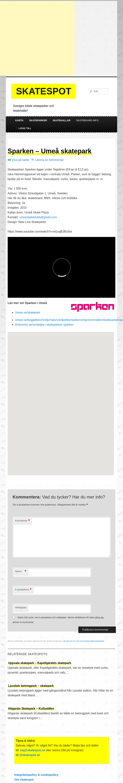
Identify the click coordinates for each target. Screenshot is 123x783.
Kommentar (22, 520)
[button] (60, 400)
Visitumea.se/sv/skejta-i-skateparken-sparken (44, 324)
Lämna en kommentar (47, 159)
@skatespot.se (29, 755)
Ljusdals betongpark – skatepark (31, 685)
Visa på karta (18, 159)
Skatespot (43, 91)
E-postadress (23, 589)
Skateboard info (87, 120)
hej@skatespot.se (32, 750)
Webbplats (20, 607)
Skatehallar (61, 120)
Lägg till (23, 128)
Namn (20, 571)
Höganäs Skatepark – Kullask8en (31, 708)
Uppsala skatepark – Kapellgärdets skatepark (39, 663)
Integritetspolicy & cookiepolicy (36, 774)
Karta (19, 120)
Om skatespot (24, 779)
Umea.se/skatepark (27, 312)
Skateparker (38, 120)
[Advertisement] (37, 38)
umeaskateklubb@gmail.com (38, 217)
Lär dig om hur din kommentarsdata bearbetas (83, 641)
